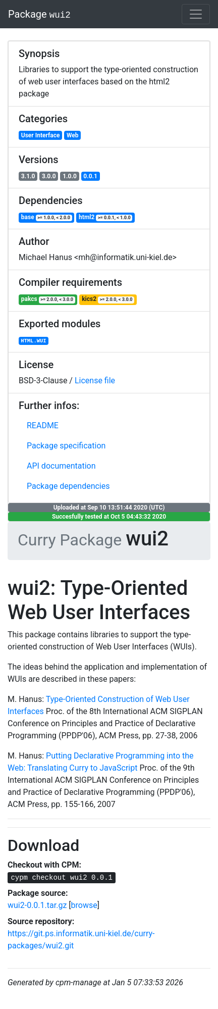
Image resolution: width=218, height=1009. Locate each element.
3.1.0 (28, 176)
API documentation (61, 466)
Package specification (66, 445)
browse (84, 905)
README (43, 425)
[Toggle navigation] (196, 14)
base (46, 217)
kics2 (108, 299)
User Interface (40, 135)
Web (73, 135)
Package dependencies (68, 486)
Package (39, 14)
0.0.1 (90, 176)
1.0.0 (70, 176)
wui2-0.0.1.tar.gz (37, 905)
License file (95, 380)
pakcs (48, 299)
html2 (105, 217)
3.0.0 (49, 176)
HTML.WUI (33, 341)
